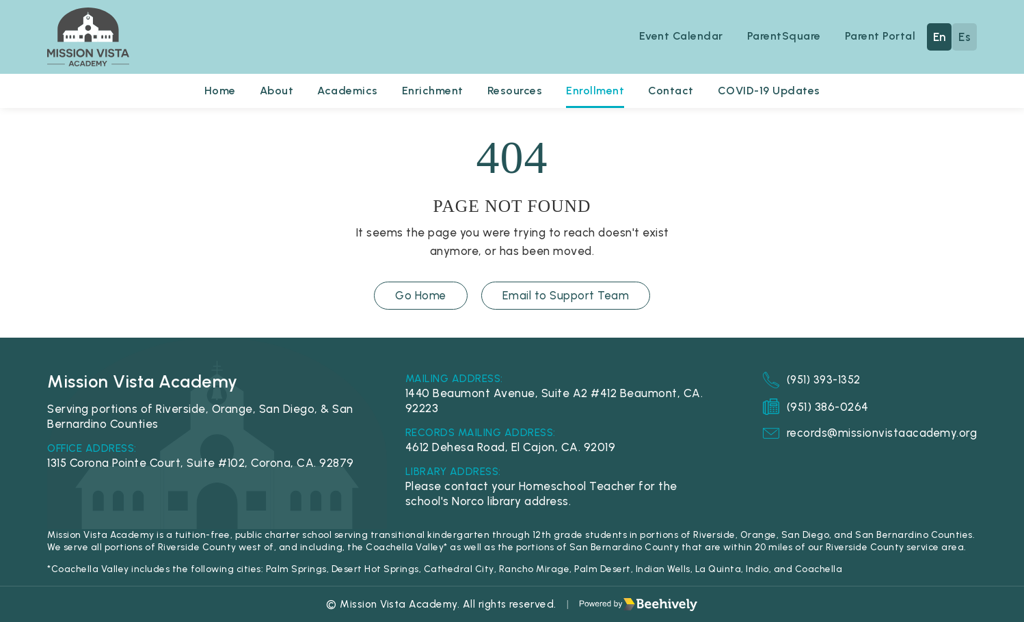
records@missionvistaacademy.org (869, 433)
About (273, 91)
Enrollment (597, 91)
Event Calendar (677, 36)
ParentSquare (782, 36)
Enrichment (432, 91)
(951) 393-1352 (811, 380)
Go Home (420, 296)
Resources (515, 91)
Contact (674, 91)
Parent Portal (880, 36)
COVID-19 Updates (773, 91)
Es (964, 37)
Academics (345, 91)
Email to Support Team (566, 296)
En (939, 37)
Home (214, 91)
